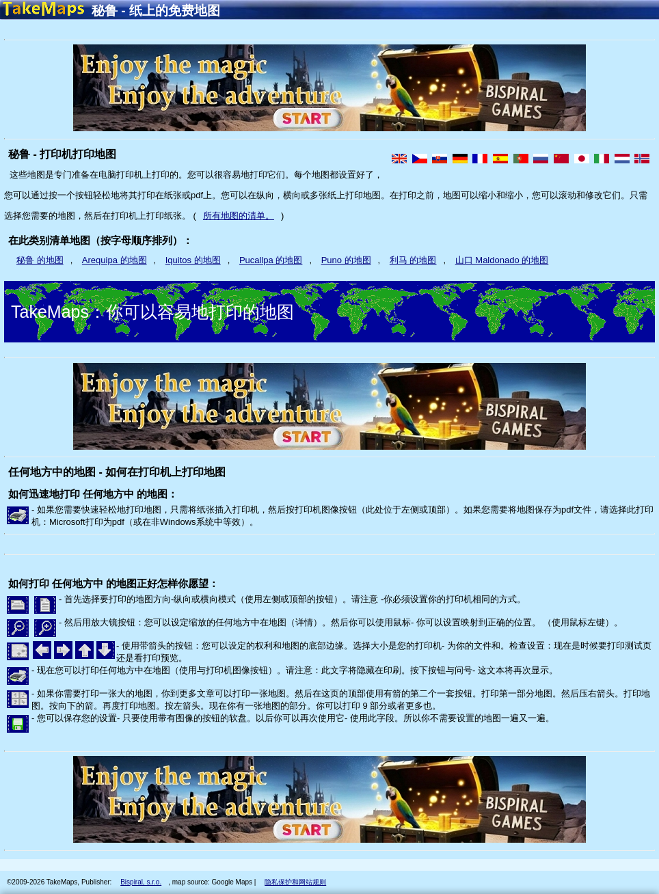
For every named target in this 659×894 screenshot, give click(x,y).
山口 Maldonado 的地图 (502, 260)
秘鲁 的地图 (40, 260)
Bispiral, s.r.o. (140, 882)
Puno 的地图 (346, 260)
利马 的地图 (413, 260)
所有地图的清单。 (238, 216)
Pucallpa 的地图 (270, 260)
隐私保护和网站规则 (295, 882)
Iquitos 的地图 (193, 260)
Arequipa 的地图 (114, 260)
